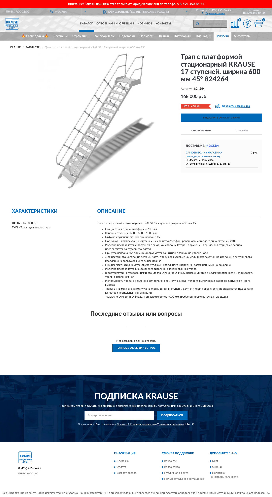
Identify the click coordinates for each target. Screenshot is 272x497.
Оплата (121, 467)
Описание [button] (242, 130)
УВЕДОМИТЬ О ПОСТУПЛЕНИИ (221, 117)
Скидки (217, 467)
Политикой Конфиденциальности (136, 424)
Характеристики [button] (201, 130)
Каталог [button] (86, 23)
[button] (213, 13)
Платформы (182, 36)
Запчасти (222, 36)
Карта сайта (172, 467)
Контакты (163, 23)
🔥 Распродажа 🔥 (35, 36)
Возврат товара (126, 473)
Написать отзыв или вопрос (136, 348)
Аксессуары (242, 36)
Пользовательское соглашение (184, 479)
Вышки (164, 36)
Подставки (127, 36)
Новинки (144, 23)
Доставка (123, 461)
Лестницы (60, 36)
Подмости (147, 36)
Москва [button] (212, 145)
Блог (215, 461)
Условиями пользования (170, 424)
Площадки (203, 36)
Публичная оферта (176, 473)
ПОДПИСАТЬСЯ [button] (172, 415)
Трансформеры (104, 36)
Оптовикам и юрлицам (115, 23)
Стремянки (80, 36)
